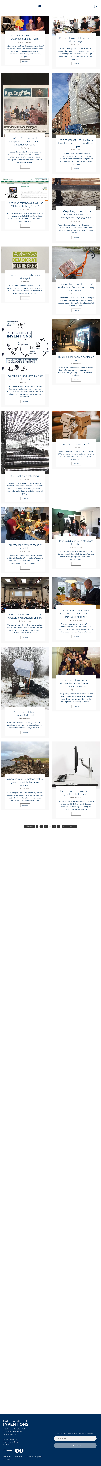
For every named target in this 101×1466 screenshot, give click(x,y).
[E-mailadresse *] (75, 1438)
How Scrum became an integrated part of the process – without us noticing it (76, 615)
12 (54, 828)
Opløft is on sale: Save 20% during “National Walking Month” (25, 205)
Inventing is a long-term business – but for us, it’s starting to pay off (25, 378)
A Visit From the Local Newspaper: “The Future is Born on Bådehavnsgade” (25, 141)
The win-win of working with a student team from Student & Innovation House (76, 685)
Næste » (71, 828)
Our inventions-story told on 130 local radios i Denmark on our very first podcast (76, 286)
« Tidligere (29, 828)
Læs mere (25, 61)
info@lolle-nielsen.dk (10, 1439)
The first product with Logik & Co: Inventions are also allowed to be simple (76, 142)
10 (46, 828)
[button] (40, 6)
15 (63, 828)
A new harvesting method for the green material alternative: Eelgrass (25, 784)
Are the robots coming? (76, 446)
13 (58, 828)
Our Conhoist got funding (25, 478)
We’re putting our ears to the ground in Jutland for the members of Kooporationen (76, 214)
